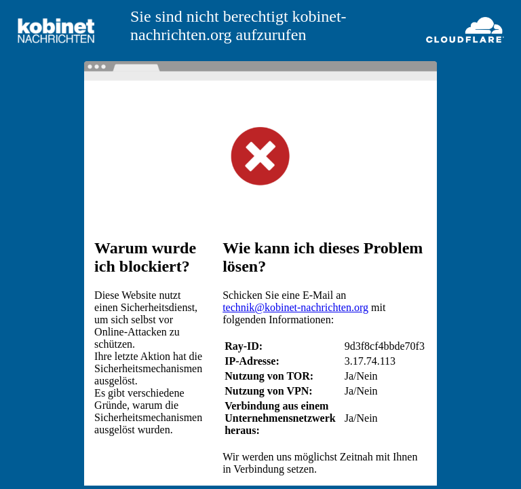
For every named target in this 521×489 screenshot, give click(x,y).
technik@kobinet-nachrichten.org (295, 307)
